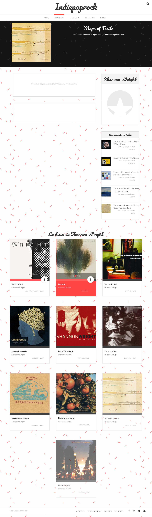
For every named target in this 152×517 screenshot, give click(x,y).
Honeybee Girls (19, 353)
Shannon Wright (90, 37)
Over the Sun (110, 353)
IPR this (76, 278)
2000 (106, 37)
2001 (41, 427)
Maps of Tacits (111, 420)
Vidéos (102, 18)
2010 (134, 293)
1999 (88, 494)
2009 (41, 360)
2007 (88, 360)
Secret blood (110, 286)
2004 (134, 360)
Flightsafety (64, 487)
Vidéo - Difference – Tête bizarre (126, 160)
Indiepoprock (76, 5)
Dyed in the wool (66, 420)
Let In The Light (65, 353)
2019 (41, 293)
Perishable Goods (20, 420)
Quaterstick (118, 37)
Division (62, 286)
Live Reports (75, 18)
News (46, 18)
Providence (17, 286)
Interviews (89, 18)
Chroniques (59, 18)
